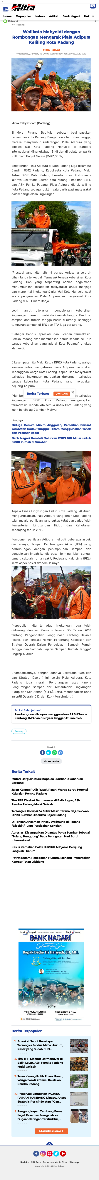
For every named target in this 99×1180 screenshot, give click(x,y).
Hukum (89, 16)
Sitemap (74, 1162)
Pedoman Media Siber (55, 1162)
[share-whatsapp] (54, 752)
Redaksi (24, 1162)
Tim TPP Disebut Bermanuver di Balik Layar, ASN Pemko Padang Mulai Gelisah (40, 1062)
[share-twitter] (48, 752)
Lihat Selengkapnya (51, 1131)
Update (62, 393)
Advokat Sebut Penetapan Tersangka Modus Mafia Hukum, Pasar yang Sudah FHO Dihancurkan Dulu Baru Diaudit (40, 1045)
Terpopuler (23, 16)
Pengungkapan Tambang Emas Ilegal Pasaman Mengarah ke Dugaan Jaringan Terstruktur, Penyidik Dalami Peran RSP (39, 1115)
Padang (19, 731)
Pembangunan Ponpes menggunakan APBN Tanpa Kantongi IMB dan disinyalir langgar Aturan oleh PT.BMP (50, 716)
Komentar (51, 761)
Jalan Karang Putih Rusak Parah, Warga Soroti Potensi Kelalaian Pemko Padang (40, 1080)
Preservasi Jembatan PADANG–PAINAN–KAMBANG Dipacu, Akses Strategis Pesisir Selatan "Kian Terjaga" (41, 1098)
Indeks (40, 16)
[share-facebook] (42, 752)
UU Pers (36, 1162)
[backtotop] (49, 1145)
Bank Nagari (71, 16)
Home (7, 16)
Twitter (58, 1155)
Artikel (53, 16)
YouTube (65, 1155)
